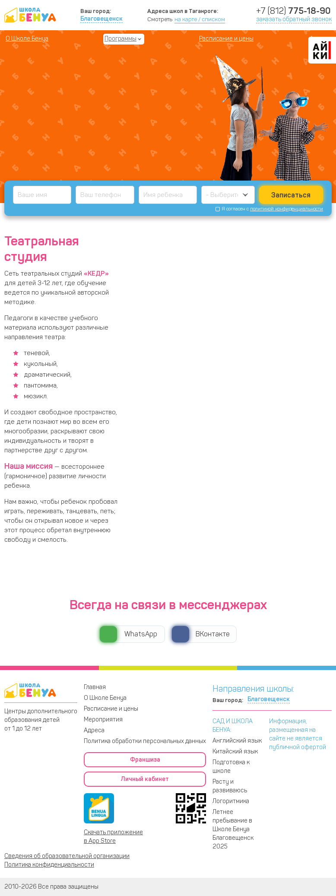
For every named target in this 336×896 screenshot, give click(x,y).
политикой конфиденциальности (286, 209)
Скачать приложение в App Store (113, 837)
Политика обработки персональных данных (145, 741)
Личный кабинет (145, 779)
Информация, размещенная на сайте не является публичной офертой (297, 734)
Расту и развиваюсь (229, 786)
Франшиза (145, 759)
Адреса (94, 730)
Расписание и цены (226, 38)
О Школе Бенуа (27, 38)
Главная (95, 687)
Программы (120, 38)
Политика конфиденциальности (49, 864)
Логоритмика (230, 801)
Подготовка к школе (231, 767)
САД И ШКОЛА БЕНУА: (232, 726)
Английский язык (237, 740)
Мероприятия (103, 719)
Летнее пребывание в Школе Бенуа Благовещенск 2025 (233, 829)
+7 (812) (293, 10)
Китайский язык (235, 751)
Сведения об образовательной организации (67, 856)
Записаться (291, 195)
